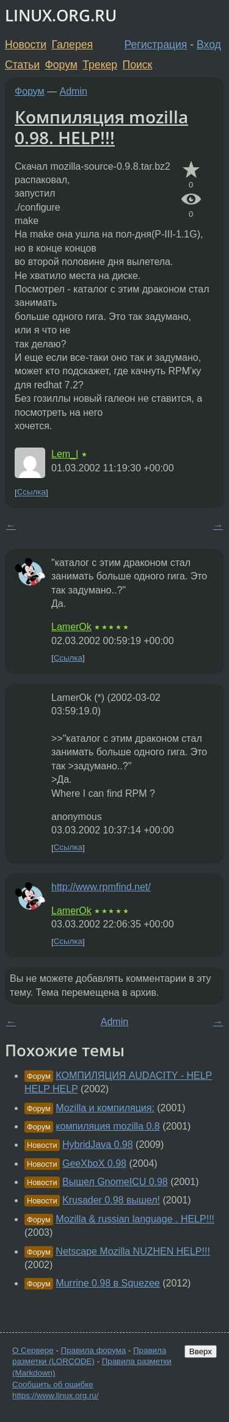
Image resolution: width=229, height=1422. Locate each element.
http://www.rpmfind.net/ (101, 887)
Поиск (138, 65)
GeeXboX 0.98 (94, 1163)
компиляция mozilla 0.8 (107, 1126)
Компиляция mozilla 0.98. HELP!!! (101, 127)
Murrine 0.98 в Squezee (107, 1283)
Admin (73, 91)
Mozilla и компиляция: (105, 1108)
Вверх (200, 1351)
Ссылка (31, 492)
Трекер (99, 65)
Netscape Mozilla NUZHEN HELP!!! (133, 1251)
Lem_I (64, 454)
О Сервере (33, 1350)
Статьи (22, 65)
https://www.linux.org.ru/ (55, 1395)
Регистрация (156, 44)
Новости (25, 44)
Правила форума (93, 1350)
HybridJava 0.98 (97, 1144)
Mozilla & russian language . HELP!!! (135, 1219)
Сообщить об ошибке (52, 1384)
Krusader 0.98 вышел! (111, 1200)
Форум (61, 65)
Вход (209, 44)
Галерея (72, 44)
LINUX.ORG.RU (61, 15)
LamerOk (71, 627)
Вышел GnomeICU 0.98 (115, 1182)
